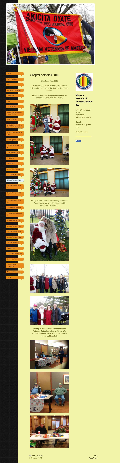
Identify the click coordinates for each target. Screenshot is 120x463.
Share (78, 140)
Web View (93, 458)
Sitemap (40, 455)
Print (32, 455)
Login (95, 455)
